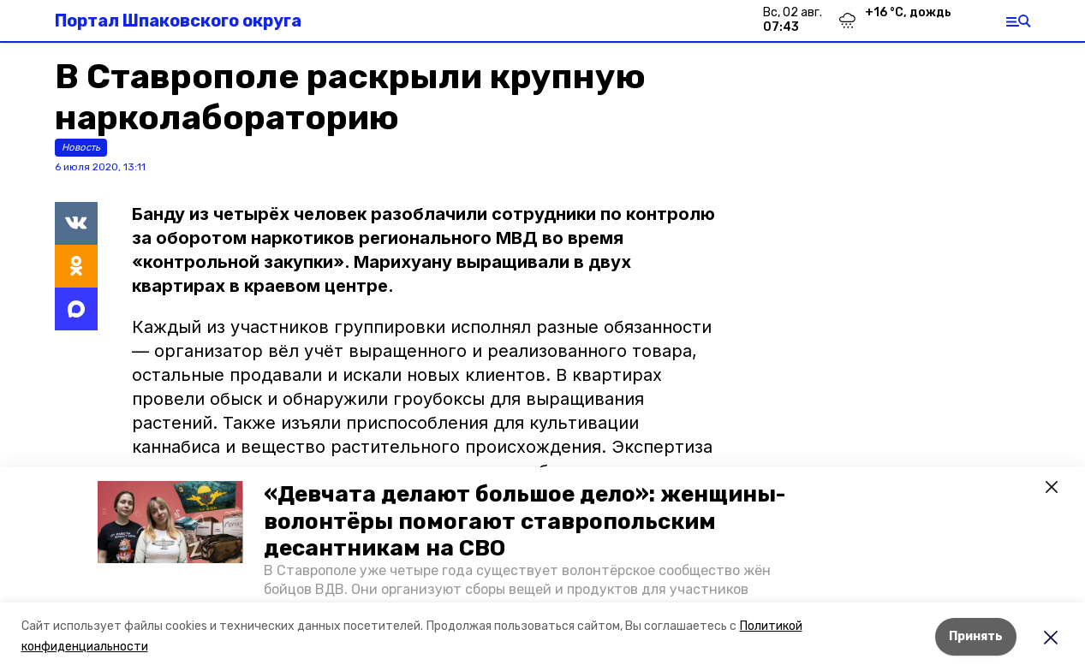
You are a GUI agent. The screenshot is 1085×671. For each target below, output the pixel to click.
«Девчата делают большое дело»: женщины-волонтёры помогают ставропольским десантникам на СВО (524, 521)
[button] (170, 522)
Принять (976, 636)
